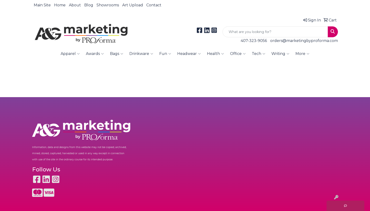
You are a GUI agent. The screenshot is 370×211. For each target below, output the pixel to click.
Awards (95, 54)
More (302, 54)
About (75, 5)
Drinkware (141, 54)
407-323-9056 (254, 40)
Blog (88, 5)
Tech (258, 54)
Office (238, 54)
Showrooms (108, 5)
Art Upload (132, 5)
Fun (165, 54)
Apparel (70, 54)
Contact (153, 5)
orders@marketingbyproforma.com (304, 40)
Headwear (189, 54)
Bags (116, 54)
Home (60, 5)
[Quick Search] (275, 31)
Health (215, 54)
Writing (280, 54)
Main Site (42, 5)
